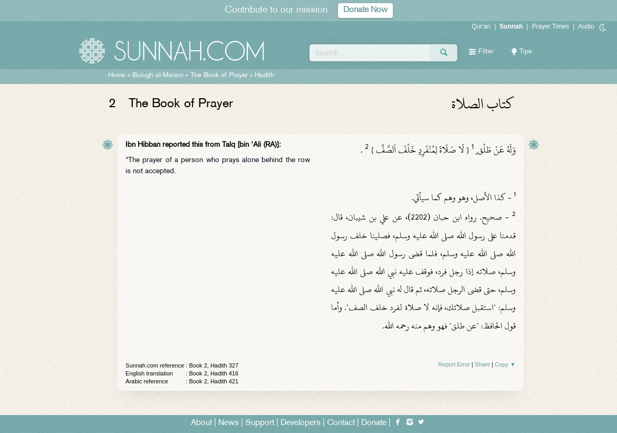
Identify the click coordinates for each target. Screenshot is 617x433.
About (201, 423)
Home (117, 75)
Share (482, 364)
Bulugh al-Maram (158, 75)
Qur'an (481, 26)
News (228, 423)
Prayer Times (550, 26)
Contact (341, 423)
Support (259, 423)
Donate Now (365, 10)
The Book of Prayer (219, 75)
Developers (301, 423)
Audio (586, 26)
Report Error (454, 364)
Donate (374, 423)
